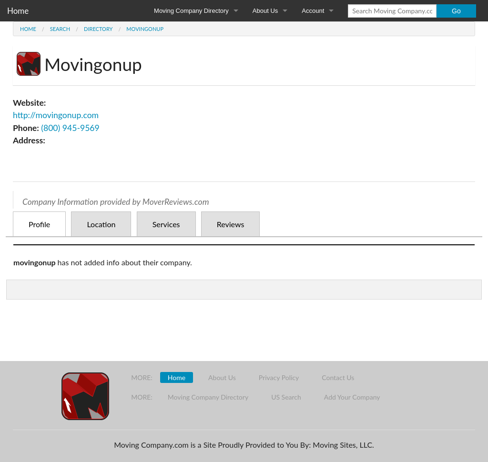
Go (456, 11)
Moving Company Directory (191, 10)
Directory (98, 29)
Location (101, 224)
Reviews (230, 224)
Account (313, 10)
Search (60, 29)
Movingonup (144, 29)
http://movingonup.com (56, 115)
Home (18, 11)
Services (166, 224)
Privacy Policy (279, 377)
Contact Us (338, 377)
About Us (265, 10)
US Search (286, 397)
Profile (39, 224)
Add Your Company (352, 397)
